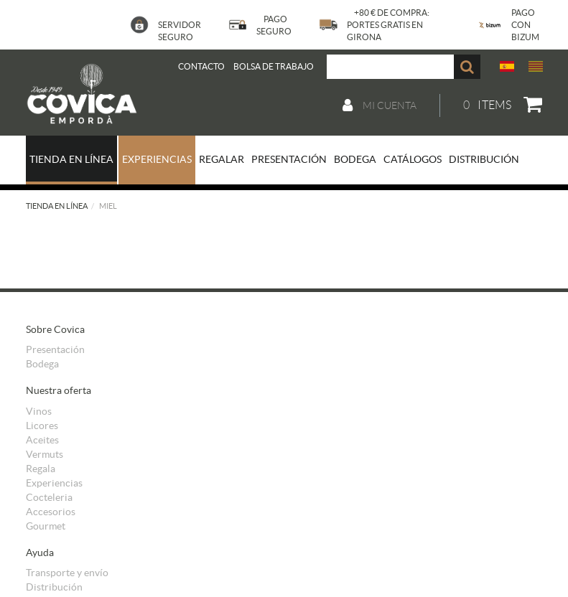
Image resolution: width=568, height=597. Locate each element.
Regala (40, 468)
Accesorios (50, 511)
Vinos (39, 411)
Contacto (201, 66)
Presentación (55, 349)
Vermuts (44, 454)
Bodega (42, 364)
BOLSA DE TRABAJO (273, 66)
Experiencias (54, 483)
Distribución (54, 587)
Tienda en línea (57, 206)
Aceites (42, 440)
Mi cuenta (379, 105)
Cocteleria (49, 497)
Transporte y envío (67, 572)
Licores (42, 425)
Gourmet (45, 526)
